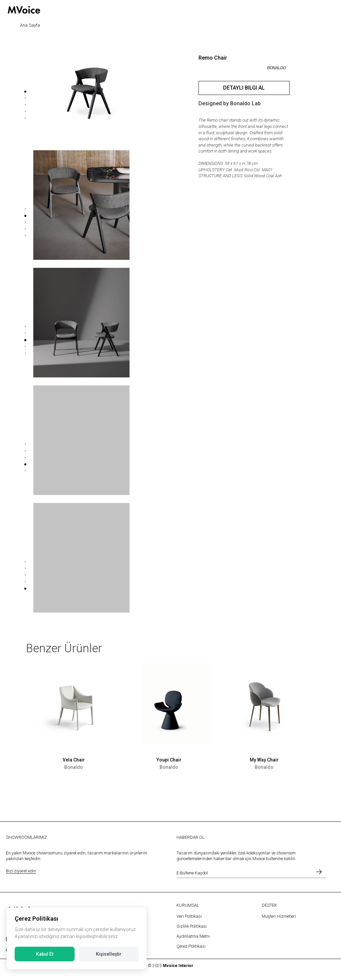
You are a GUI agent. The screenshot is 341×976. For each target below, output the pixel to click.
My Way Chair (264, 759)
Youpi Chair (169, 759)
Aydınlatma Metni (193, 936)
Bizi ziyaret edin (21, 870)
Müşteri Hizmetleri (279, 916)
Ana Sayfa (30, 25)
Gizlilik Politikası (191, 926)
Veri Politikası (189, 916)
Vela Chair (74, 759)
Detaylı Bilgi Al (244, 88)
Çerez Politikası (190, 946)
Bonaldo (73, 767)
